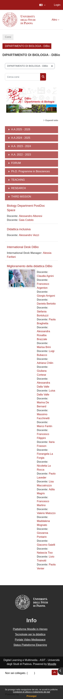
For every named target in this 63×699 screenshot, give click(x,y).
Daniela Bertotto (46, 303)
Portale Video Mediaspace (30, 639)
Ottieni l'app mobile (16, 685)
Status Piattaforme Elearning (30, 644)
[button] (42, 5)
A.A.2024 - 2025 (20, 137)
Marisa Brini (44, 347)
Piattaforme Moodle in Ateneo (30, 629)
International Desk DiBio (23, 247)
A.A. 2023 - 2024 (21, 146)
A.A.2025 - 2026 (20, 129)
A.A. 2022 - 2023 (21, 154)
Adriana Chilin (45, 363)
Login (57, 4)
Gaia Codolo (26, 220)
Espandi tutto (51, 120)
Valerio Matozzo (46, 513)
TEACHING (18, 179)
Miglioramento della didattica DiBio (29, 266)
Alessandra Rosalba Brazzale (43, 335)
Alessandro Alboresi (30, 216)
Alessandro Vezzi (29, 235)
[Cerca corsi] (22, 77)
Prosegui (32, 696)
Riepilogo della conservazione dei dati (27, 677)
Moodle (52, 664)
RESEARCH (18, 188)
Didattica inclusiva (19, 229)
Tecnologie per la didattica (30, 634)
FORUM (16, 163)
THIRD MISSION (21, 196)
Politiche (10, 681)
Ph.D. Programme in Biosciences (30, 171)
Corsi (8, 37)
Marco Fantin (44, 426)
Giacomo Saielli (46, 544)
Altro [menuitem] (54, 19)
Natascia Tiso (45, 552)
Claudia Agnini (45, 276)
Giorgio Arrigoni (46, 295)
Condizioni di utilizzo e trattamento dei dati (31, 692)
